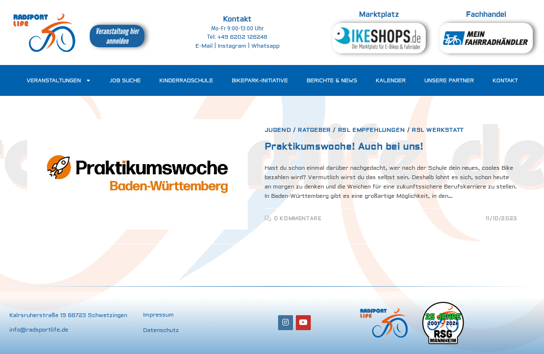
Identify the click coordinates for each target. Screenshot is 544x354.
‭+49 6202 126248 (242, 37)
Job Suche (125, 80)
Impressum (158, 314)
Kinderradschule (186, 80)
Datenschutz (161, 330)
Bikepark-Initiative (260, 80)
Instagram (232, 46)
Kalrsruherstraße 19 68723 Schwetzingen (68, 315)
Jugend (278, 130)
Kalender (391, 80)
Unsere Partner (449, 80)
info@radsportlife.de (38, 329)
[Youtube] (303, 322)
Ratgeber (314, 130)
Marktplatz (379, 14)
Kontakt (237, 19)
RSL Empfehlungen (371, 130)
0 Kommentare (297, 218)
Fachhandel (486, 14)
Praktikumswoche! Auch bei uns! (344, 146)
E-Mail (204, 46)
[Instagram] (285, 322)
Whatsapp (265, 46)
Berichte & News (332, 80)
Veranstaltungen (59, 80)
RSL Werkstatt (438, 130)
